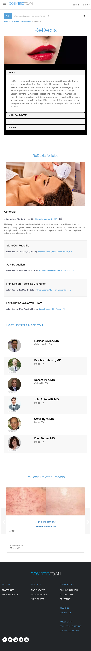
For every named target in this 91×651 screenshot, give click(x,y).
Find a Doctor (38, 590)
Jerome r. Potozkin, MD (45, 526)
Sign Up (86, 5)
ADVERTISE (65, 599)
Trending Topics (10, 595)
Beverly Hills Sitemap (70, 626)
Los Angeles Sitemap (70, 631)
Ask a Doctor (37, 599)
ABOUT (12, 72)
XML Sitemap (66, 622)
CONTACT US (65, 613)
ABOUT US (64, 608)
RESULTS (12, 127)
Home (6, 21)
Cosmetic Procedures (21, 21)
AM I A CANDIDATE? (18, 115)
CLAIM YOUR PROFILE (69, 590)
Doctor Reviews (39, 595)
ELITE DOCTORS (67, 595)
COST (11, 121)
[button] (3, 521)
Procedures (8, 590)
